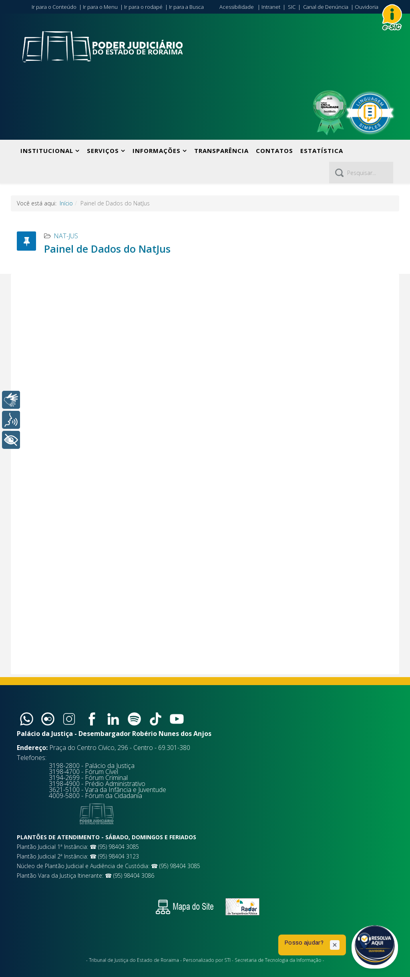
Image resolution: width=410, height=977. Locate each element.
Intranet (270, 6)
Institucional (46, 151)
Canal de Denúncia (325, 6)
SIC (291, 6)
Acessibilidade (236, 6)
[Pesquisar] (361, 172)
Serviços (103, 151)
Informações (157, 151)
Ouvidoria (366, 6)
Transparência (221, 151)
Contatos (274, 151)
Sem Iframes (205, 474)
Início (66, 203)
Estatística (321, 151)
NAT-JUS (66, 235)
